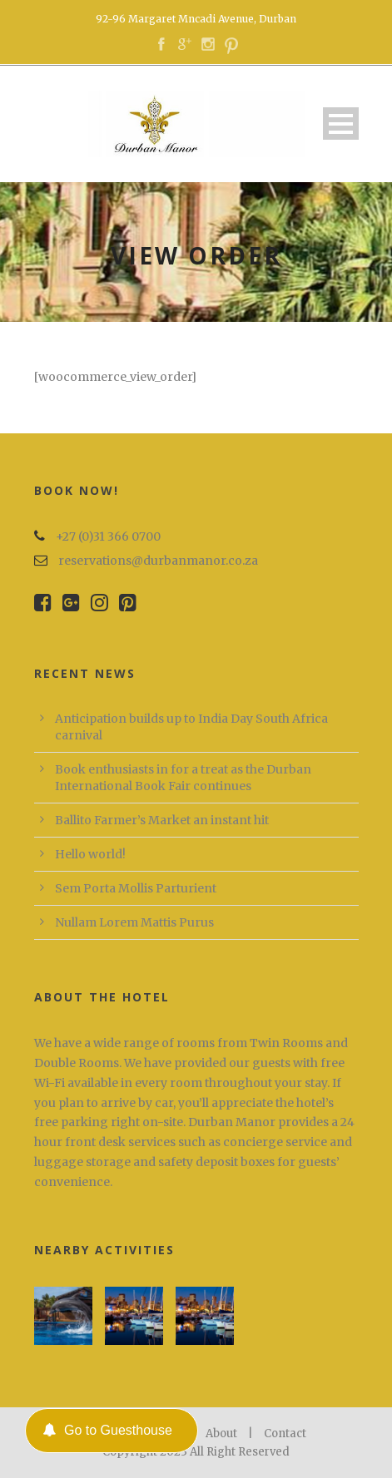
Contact (285, 1433)
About (221, 1433)
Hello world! (90, 854)
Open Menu (341, 123)
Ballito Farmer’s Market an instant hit (162, 820)
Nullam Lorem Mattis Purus (134, 922)
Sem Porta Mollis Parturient (135, 888)
